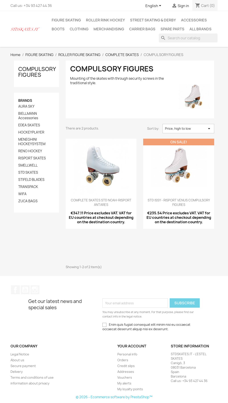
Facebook (15, 289)
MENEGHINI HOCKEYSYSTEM (31, 141)
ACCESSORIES (194, 20)
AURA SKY (26, 106)
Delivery (16, 372)
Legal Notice (19, 354)
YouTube (25, 289)
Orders (122, 360)
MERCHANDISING (109, 29)
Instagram (35, 289)
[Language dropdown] (154, 6)
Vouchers (124, 377)
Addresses (125, 372)
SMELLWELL (28, 165)
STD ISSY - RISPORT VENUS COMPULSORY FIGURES (179, 202)
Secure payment (23, 366)
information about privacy (29, 383)
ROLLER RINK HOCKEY (105, 20)
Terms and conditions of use (32, 377)
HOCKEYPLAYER (31, 132)
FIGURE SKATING (66, 20)
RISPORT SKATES (32, 158)
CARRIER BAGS (142, 29)
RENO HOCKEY (30, 151)
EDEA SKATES (29, 125)
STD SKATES (28, 172)
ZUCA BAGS (28, 201)
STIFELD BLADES (31, 179)
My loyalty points (130, 389)
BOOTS (58, 29)
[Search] (188, 37)
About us (17, 360)
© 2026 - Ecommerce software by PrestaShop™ (114, 397)
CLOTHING (79, 29)
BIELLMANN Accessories (28, 115)
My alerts (124, 383)
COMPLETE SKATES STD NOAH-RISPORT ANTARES (101, 202)
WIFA (22, 194)
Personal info (127, 354)
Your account (131, 346)
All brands (200, 29)
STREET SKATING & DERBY (153, 20)
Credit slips (126, 366)
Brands (25, 100)
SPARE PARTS (172, 29)
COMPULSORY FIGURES (37, 72)
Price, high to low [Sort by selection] (188, 128)
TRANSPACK (28, 187)
